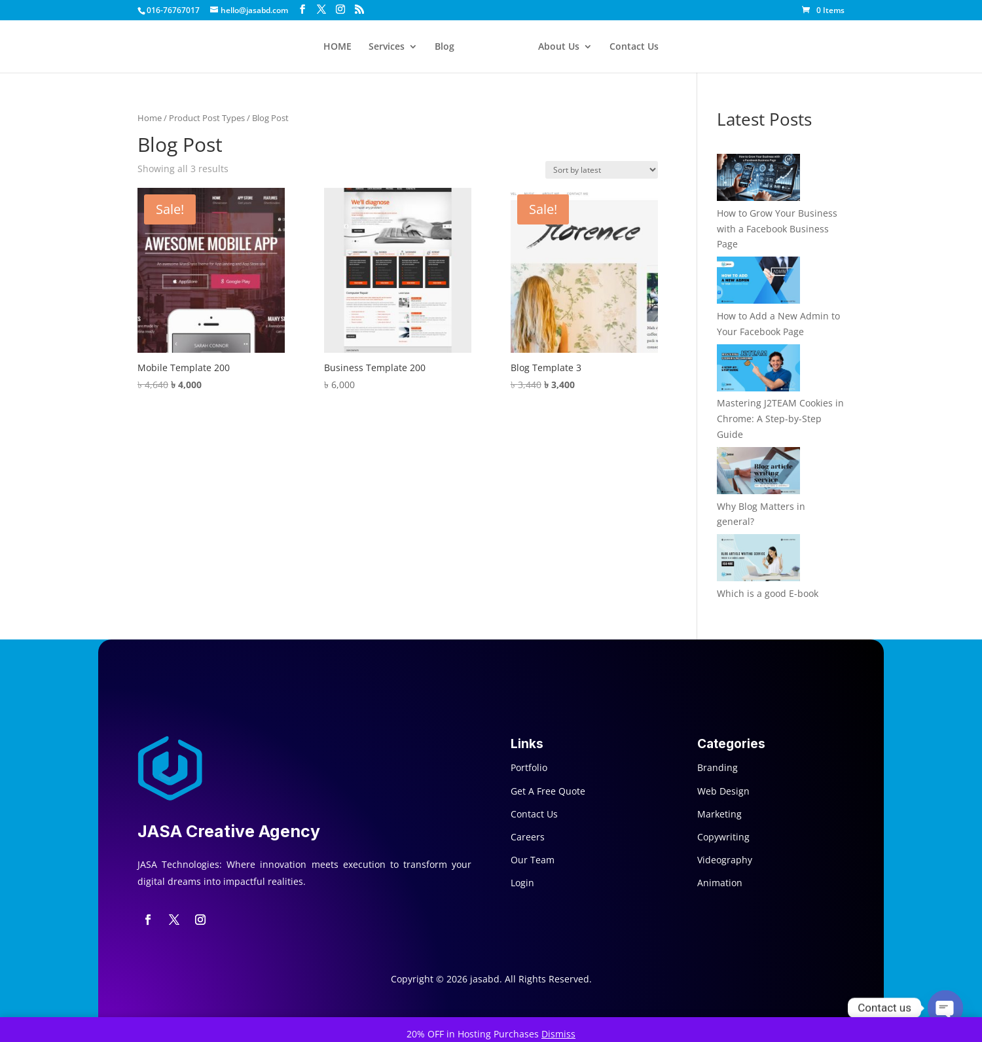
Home (149, 118)
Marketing (719, 814)
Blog (444, 47)
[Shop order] (601, 170)
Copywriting (723, 837)
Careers (528, 837)
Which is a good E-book (767, 593)
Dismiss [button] (558, 1034)
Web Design (723, 791)
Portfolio (529, 767)
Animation (719, 882)
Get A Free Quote (548, 791)
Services (387, 47)
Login (522, 882)
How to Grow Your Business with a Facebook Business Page (777, 229)
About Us (558, 47)
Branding (717, 767)
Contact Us (634, 47)
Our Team (533, 859)
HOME (337, 47)
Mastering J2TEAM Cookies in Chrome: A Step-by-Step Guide (780, 418)
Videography (724, 859)
